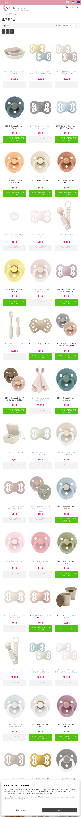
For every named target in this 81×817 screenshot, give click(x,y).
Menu (5, 2)
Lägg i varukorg (66, 629)
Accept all (60, 810)
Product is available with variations (14, 139)
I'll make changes (21, 810)
